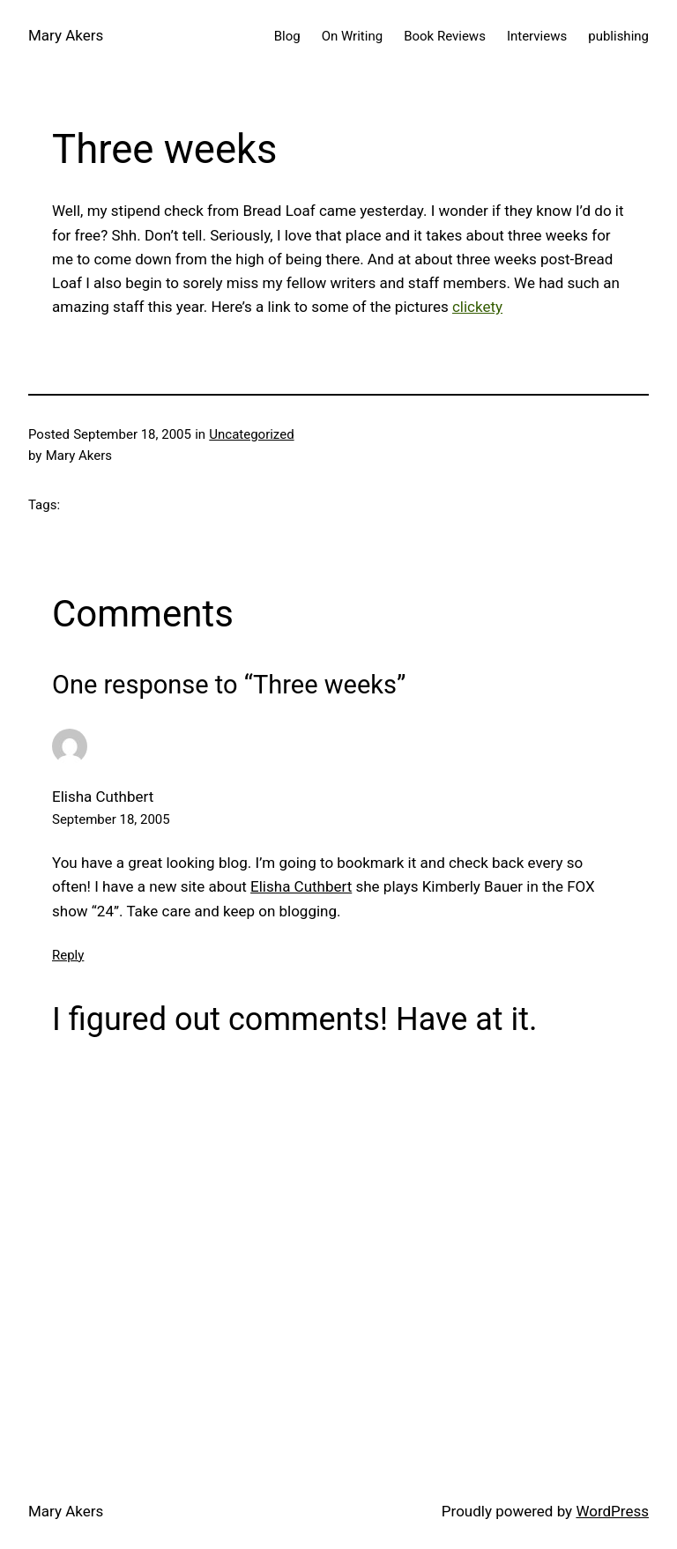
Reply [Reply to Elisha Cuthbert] (68, 955)
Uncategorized (251, 434)
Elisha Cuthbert (102, 796)
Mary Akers (65, 35)
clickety (477, 306)
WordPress (612, 1511)
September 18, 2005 (111, 819)
